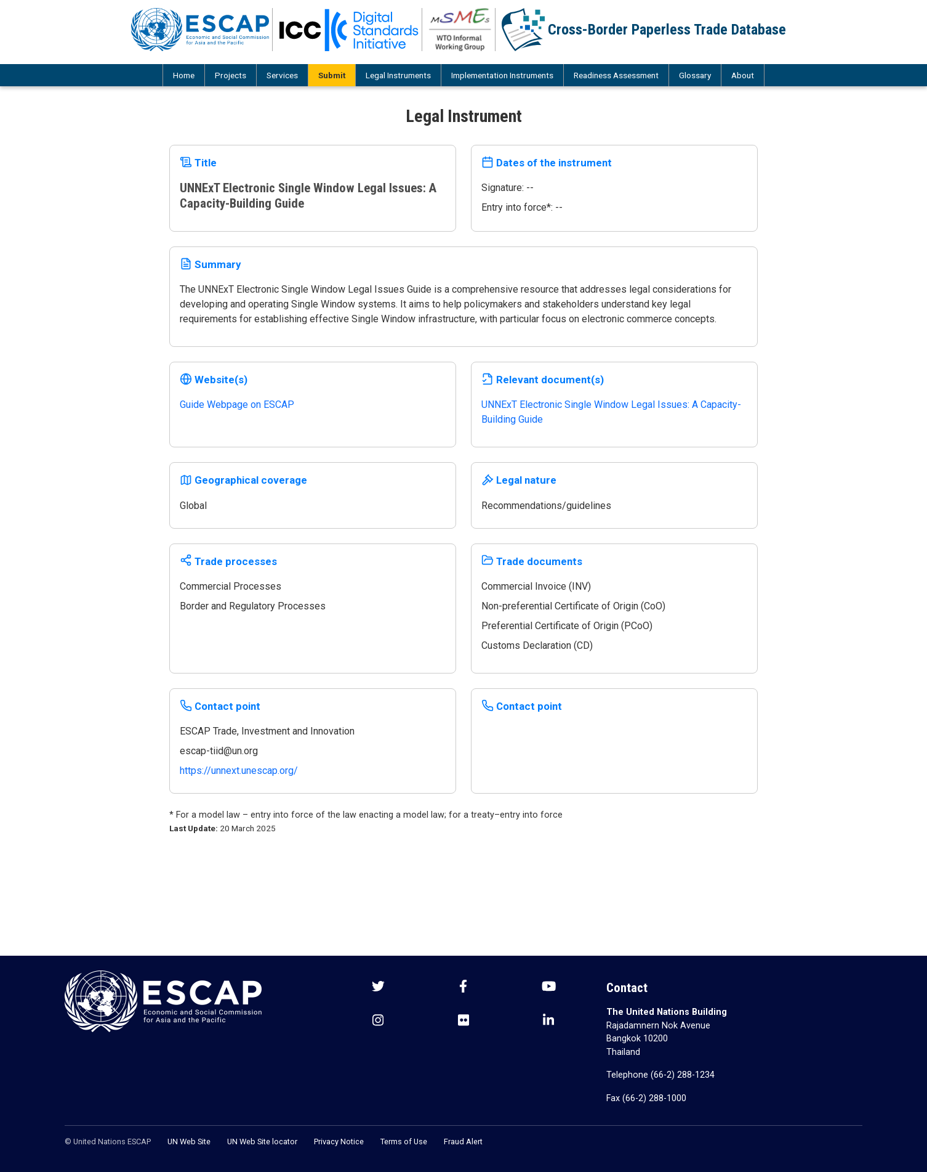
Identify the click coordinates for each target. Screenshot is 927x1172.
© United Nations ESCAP (108, 1141)
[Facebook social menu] (463, 987)
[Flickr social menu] (463, 1021)
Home (184, 75)
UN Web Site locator (262, 1141)
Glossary (695, 75)
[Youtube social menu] (549, 987)
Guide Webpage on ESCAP (237, 404)
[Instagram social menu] (377, 1021)
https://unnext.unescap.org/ (239, 770)
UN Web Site (189, 1141)
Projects (230, 75)
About (742, 75)
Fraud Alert (463, 1141)
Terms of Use (403, 1141)
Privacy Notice (339, 1141)
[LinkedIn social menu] (548, 1021)
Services (282, 75)
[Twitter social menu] (378, 987)
